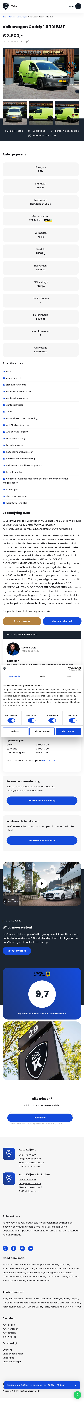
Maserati (25, 1302)
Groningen (51, 1272)
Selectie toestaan (42, 731)
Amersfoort (52, 1268)
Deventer (66, 1264)
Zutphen (43, 1264)
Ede (29, 1276)
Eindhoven (66, 1268)
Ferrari (37, 1298)
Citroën (28, 1298)
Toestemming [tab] (14, 676)
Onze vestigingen (12, 1365)
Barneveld (8, 1268)
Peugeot (7, 1306)
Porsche (17, 1306)
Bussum (7, 1280)
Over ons (8, 1353)
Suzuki (50, 1306)
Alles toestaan (68, 731)
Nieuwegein (19, 1276)
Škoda (42, 1306)
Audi (5, 1298)
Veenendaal (39, 1276)
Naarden (75, 1276)
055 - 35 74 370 (28, 1154)
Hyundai (65, 1298)
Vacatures (8, 1361)
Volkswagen (22, 17)
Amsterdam (19, 1280)
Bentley (13, 1298)
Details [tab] (42, 676)
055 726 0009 (49, 760)
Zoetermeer (54, 1276)
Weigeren (15, 731)
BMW (20, 1298)
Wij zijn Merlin (34, 1395)
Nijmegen (45, 1280)
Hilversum (20, 1268)
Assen (30, 1272)
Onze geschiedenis (13, 1357)
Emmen (22, 1272)
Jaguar (75, 1298)
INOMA (15, 1395)
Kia (4, 1302)
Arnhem (40, 1268)
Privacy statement (12, 1391)
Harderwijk (54, 1264)
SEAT (35, 1306)
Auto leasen (9, 1336)
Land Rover (13, 1302)
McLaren (36, 1302)
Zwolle (70, 1272)
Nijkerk (65, 1276)
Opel (68, 1302)
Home (5, 17)
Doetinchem (10, 1272)
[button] (77, 1395)
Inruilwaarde (10, 1341)
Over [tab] (69, 676)
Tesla (58, 1306)
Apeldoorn (8, 1264)
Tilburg (62, 1272)
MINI (62, 1302)
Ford (49, 1298)
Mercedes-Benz (50, 1302)
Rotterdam (33, 1280)
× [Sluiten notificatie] (75, 1386)
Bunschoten (22, 1264)
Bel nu (54, 611)
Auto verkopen (11, 1333)
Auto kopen (9, 1329)
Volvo (6, 1310)
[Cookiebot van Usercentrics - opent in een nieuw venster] (69, 669)
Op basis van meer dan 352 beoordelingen (42, 1013)
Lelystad (7, 1276)
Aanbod (12, 17)
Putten (33, 1264)
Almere (77, 1268)
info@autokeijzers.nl (30, 1158)
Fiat (44, 1298)
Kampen (40, 1272)
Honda (56, 1298)
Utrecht (31, 1268)
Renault (27, 1306)
